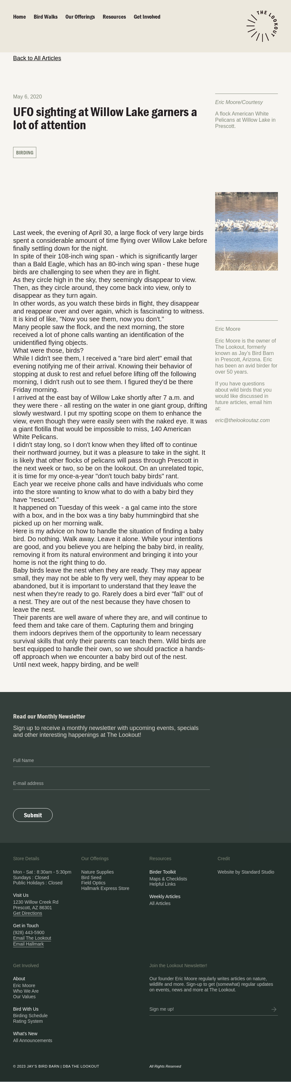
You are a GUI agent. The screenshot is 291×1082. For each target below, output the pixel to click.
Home (19, 16)
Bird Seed (91, 877)
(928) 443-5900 (28, 932)
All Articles (160, 903)
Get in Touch (26, 925)
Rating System (28, 1021)
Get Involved (147, 16)
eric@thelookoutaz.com (242, 420)
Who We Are (26, 991)
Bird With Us (26, 1009)
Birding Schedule (30, 1015)
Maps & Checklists (168, 878)
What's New (25, 1033)
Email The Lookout (32, 938)
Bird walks (46, 16)
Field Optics (93, 882)
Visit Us (20, 895)
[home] (262, 26)
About (19, 978)
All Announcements (32, 1040)
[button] (84, 16)
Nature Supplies (97, 872)
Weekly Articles (164, 896)
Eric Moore (24, 985)
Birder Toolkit (162, 872)
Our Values (24, 996)
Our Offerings (80, 16)
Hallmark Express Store (105, 888)
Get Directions (27, 913)
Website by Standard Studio (246, 872)
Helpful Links (162, 884)
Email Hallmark (28, 944)
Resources (114, 16)
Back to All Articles (37, 58)
